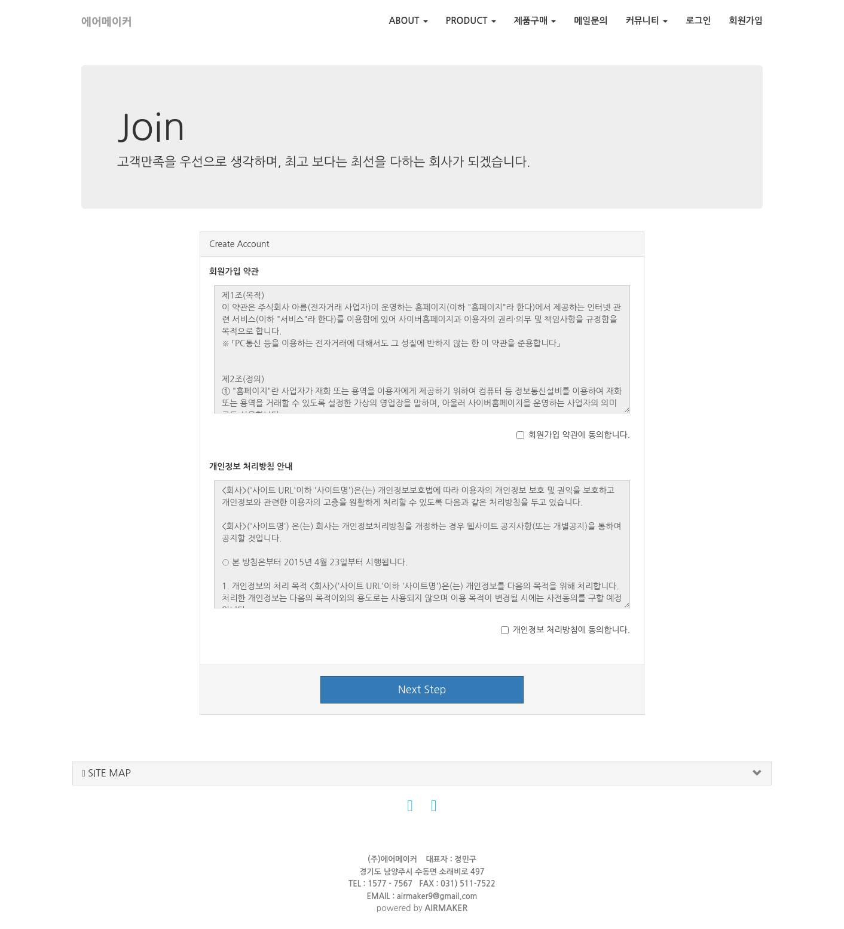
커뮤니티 (647, 20)
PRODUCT (471, 20)
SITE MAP (106, 773)
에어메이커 (106, 22)
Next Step (422, 689)
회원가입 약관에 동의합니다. (573, 435)
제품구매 (535, 20)
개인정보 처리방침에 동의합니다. (565, 630)
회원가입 (746, 20)
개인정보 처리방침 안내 (250, 466)
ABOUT (408, 20)
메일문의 (590, 20)
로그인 (698, 20)
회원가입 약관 (234, 271)
